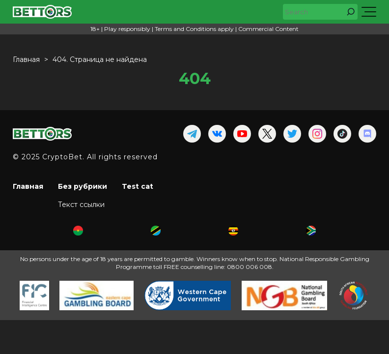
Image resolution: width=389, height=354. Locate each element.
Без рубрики (82, 186)
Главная (28, 186)
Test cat (137, 186)
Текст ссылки (81, 204)
